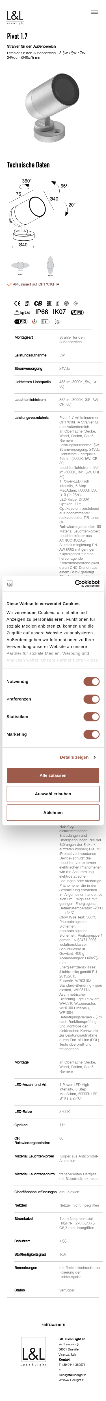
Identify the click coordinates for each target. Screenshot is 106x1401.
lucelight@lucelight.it (72, 1375)
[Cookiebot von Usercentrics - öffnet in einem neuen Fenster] (75, 583)
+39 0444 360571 (73, 1364)
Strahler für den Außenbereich (31, 47)
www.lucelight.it (72, 1380)
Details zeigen (74, 757)
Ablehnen (52, 812)
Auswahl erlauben (53, 793)
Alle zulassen (53, 775)
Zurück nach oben (53, 1325)
